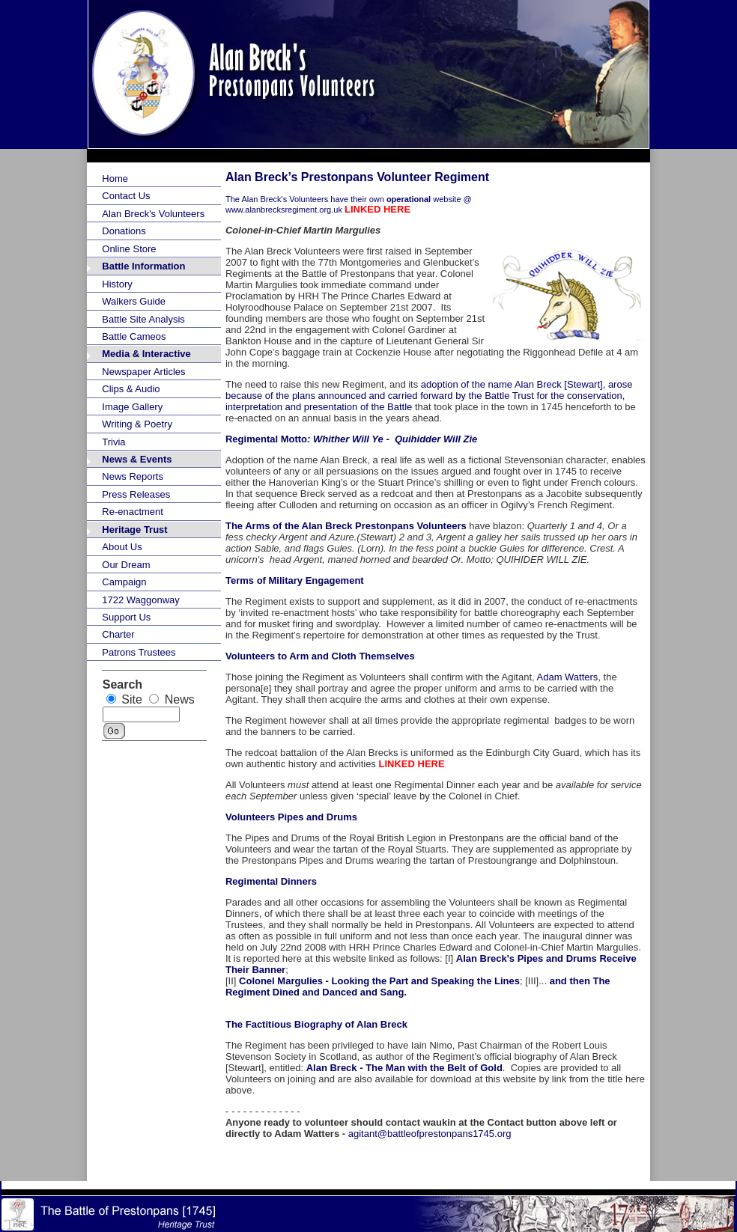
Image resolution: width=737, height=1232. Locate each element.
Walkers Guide (134, 301)
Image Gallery (132, 406)
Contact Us (126, 195)
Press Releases (136, 494)
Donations (124, 231)
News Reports (132, 476)
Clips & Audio (131, 388)
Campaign (124, 582)
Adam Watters (567, 677)
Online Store (129, 248)
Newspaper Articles (143, 371)
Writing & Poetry (137, 424)
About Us (122, 546)
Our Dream (126, 564)
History (117, 284)
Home (115, 178)
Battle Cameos (134, 336)
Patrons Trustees (138, 652)
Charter (118, 634)
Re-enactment (132, 511)
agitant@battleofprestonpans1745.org (430, 1133)
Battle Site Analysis (143, 319)
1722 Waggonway (141, 600)
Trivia (113, 442)
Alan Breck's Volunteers (153, 213)
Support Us (126, 617)
